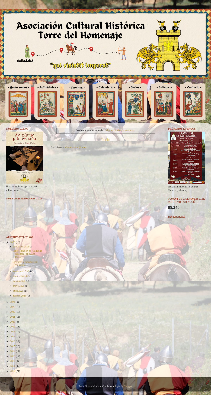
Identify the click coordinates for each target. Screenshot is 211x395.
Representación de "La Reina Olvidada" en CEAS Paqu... (27, 253)
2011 (13, 366)
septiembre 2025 (22, 276)
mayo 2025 (19, 285)
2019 (13, 326)
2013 (13, 356)
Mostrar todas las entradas (120, 130)
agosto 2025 (19, 280)
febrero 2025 (20, 295)
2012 (13, 361)
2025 (13, 242)
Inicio (105, 140)
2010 (13, 371)
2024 (13, 302)
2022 (13, 311)
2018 (13, 331)
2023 (13, 306)
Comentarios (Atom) (76, 147)
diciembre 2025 (21, 246)
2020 (13, 321)
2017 (13, 336)
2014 (13, 351)
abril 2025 (18, 290)
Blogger (128, 386)
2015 (13, 346)
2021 (13, 316)
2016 (13, 341)
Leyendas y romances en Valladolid (24, 263)
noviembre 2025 (21, 271)
